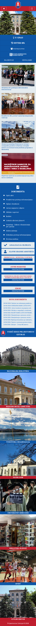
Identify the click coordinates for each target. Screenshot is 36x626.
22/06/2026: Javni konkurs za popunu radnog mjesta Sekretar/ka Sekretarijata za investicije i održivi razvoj (18, 308)
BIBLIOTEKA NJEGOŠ (18, 548)
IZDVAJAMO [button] (27, 60)
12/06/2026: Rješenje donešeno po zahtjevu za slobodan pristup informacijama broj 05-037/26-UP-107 (18, 320)
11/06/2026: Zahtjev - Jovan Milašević (15, 324)
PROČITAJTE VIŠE (18, 260)
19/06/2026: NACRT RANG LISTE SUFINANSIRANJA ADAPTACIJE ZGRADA (18, 313)
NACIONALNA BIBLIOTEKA (18, 371)
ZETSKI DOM (18, 477)
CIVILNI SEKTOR (18, 619)
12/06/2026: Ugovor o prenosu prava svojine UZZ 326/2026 (18, 322)
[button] (18, 37)
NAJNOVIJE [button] (9, 60)
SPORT (18, 584)
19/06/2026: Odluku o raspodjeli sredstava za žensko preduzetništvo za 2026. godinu (18, 310)
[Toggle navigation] (32, 8)
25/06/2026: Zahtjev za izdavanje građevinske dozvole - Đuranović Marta (18, 303)
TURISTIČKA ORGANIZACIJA (18, 442)
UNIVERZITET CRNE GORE (18, 513)
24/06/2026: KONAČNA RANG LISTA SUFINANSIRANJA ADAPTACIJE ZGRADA (18, 306)
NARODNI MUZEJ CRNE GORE (18, 406)
